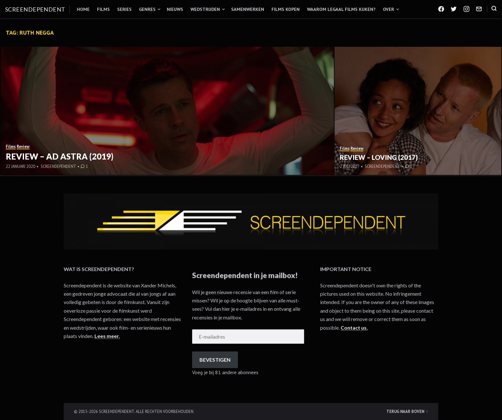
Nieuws (175, 9)
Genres (147, 9)
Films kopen (285, 9)
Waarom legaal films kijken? (341, 9)
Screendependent (35, 9)
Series (124, 9)
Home (83, 9)
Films (103, 9)
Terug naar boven (405, 411)
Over (388, 9)
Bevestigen (215, 360)
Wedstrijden (205, 9)
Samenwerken (247, 9)
